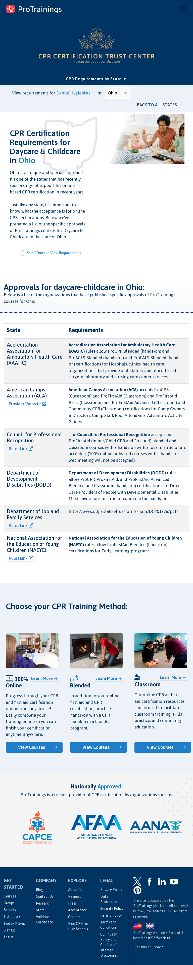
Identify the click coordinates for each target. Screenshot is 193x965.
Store (40, 910)
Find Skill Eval (14, 923)
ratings (159, 938)
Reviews (74, 896)
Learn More (42, 678)
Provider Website (27, 403)
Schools (10, 910)
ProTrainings (143, 906)
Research (43, 903)
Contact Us (44, 896)
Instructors (12, 917)
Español (158, 947)
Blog (39, 890)
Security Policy (111, 909)
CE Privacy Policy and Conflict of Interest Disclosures (109, 944)
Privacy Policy (111, 890)
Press (72, 903)
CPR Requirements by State (96, 78)
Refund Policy (111, 915)
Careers (74, 917)
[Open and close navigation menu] (183, 9)
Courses (10, 896)
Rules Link (21, 448)
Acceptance (77, 910)
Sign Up (9, 930)
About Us (75, 890)
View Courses (31, 747)
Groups (9, 903)
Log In (8, 937)
